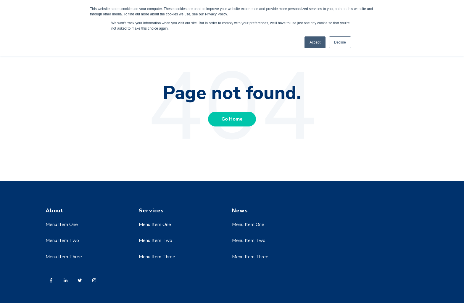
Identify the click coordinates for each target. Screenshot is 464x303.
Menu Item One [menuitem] (62, 224)
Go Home (232, 119)
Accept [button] (315, 42)
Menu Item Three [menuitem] (64, 257)
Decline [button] (340, 42)
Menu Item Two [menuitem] (62, 240)
